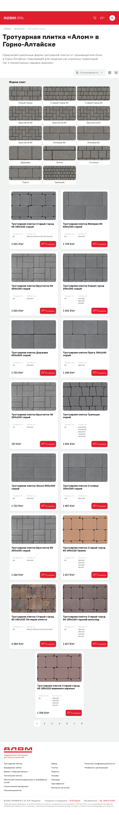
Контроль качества (60, 787)
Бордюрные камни (13, 767)
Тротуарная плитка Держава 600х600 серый (29, 354)
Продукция (19, 28)
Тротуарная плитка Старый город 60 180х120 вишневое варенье (58, 687)
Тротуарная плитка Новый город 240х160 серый (83, 287)
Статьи (54, 767)
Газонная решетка (12, 790)
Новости (55, 771)
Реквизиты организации (96, 767)
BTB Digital (75, 801)
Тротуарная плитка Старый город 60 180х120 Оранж (84, 549)
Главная (7, 28)
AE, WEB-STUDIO (107, 801)
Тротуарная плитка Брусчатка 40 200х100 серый (32, 416)
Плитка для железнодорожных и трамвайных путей (25, 780)
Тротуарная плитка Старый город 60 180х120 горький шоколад (84, 618)
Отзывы (55, 775)
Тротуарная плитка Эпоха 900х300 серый (33, 487)
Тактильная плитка (13, 775)
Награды (55, 779)
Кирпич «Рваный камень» (16, 771)
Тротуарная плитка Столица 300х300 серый (80, 487)
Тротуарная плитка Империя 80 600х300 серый (82, 225)
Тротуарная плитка (13, 763)
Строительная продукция (16, 786)
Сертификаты (57, 783)
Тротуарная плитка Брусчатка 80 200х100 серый (32, 549)
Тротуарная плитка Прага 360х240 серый (84, 354)
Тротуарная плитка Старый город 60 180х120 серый (32, 225)
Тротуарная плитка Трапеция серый (81, 416)
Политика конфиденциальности (100, 763)
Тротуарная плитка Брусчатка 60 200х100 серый (32, 287)
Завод (54, 763)
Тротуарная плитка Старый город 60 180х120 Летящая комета (32, 618)
